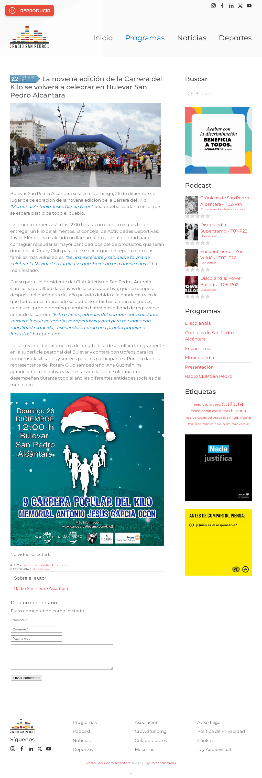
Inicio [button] (103, 37)
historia (238, 410)
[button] (131, 774)
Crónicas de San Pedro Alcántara (222, 209)
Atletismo (41, 569)
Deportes (235, 37)
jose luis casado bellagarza (203, 417)
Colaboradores (151, 740)
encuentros (221, 411)
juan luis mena (237, 417)
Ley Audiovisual (214, 749)
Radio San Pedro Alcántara (45, 565)
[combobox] (218, 93)
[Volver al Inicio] (29, 37)
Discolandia (208, 236)
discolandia (201, 411)
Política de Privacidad (221, 731)
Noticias (191, 37)
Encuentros (208, 263)
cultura (232, 404)
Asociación (147, 722)
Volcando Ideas (163, 763)
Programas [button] (145, 37)
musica (195, 423)
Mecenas (144, 749)
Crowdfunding (151, 731)
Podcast (82, 731)
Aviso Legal (209, 722)
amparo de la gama (207, 404)
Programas (85, 722)
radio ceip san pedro (217, 424)
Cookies (205, 740)
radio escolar (240, 424)
